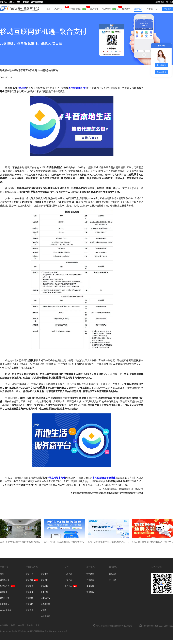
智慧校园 (44, 586)
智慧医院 (29, 598)
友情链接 (4, 625)
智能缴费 (3, 592)
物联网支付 (4, 604)
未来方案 (44, 592)
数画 (13, 625)
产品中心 (59, 8)
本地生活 (21, 88)
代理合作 (68, 574)
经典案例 (126, 9)
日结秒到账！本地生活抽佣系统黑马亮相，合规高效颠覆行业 (108, 542)
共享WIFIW (45, 598)
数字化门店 (4, 586)
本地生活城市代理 (77, 88)
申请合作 (167, 9)
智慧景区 (44, 580)
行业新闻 (90, 580)
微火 (38, 625)
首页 (48, 9)
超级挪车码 (45, 604)
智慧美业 (29, 592)
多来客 (30, 625)
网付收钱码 (4, 598)
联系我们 (112, 574)
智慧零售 (29, 586)
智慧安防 (29, 604)
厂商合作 (68, 580)
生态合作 (94, 9)
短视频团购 (4, 580)
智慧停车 (29, 580)
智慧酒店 (29, 610)
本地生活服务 (77, 8)
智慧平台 (29, 574)
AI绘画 (21, 625)
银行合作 (68, 586)
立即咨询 (161, 65)
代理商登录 (159, 2)
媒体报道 (90, 586)
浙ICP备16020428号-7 (59, 631)
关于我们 (151, 9)
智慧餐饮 (44, 574)
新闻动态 (138, 9)
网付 (2, 574)
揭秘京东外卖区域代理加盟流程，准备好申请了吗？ (152, 542)
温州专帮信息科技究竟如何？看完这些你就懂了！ (20, 542)
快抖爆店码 (45, 616)
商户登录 (169, 2)
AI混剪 (43, 610)
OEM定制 (110, 8)
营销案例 (90, 592)
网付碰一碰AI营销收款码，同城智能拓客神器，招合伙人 (64, 542)
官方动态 (90, 574)
